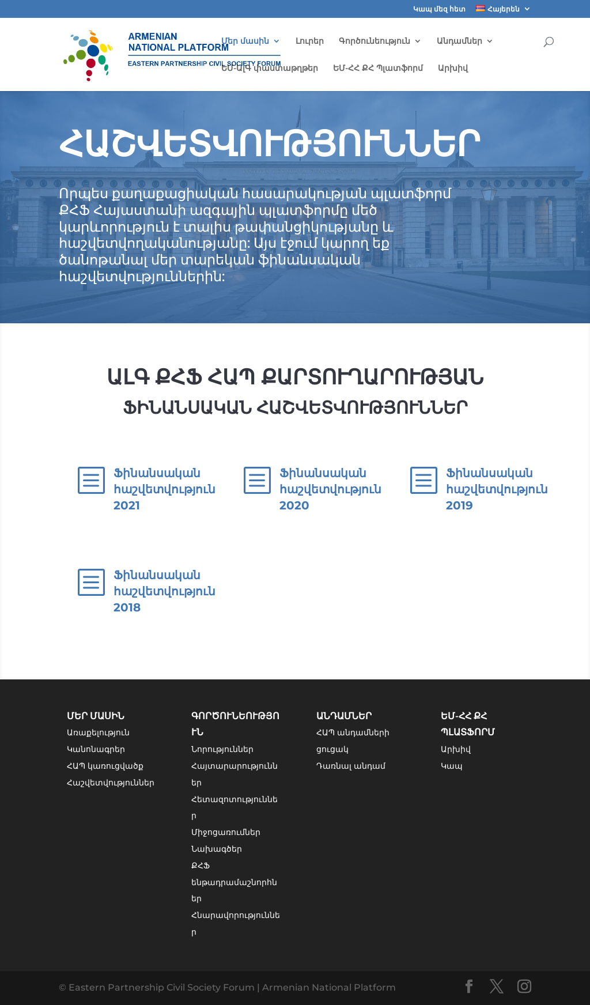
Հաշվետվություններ (110, 782)
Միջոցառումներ (225, 832)
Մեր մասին (245, 41)
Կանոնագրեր (96, 749)
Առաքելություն (98, 732)
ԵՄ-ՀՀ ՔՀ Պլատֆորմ (378, 68)
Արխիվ (453, 68)
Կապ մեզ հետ (439, 9)
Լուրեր (310, 41)
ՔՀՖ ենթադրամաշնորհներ (234, 882)
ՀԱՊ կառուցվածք (105, 765)
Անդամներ (459, 41)
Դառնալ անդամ (350, 765)
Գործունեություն (374, 41)
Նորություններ (222, 749)
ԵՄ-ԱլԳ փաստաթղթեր (269, 68)
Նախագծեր (216, 848)
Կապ (452, 765)
